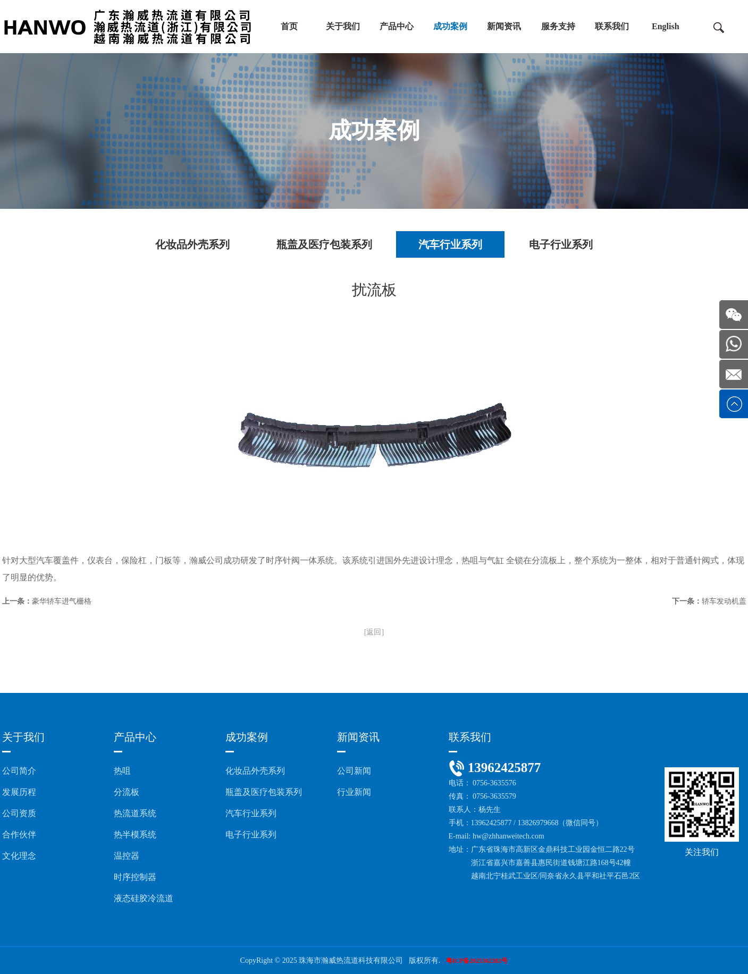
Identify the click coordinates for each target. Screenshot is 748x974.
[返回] (374, 632)
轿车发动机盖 (724, 601)
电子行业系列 (561, 244)
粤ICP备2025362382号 (477, 960)
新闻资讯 (504, 26)
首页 (289, 26)
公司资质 (19, 813)
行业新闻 (354, 792)
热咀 (122, 770)
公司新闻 (354, 770)
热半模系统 (135, 834)
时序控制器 (135, 877)
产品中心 (397, 26)
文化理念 (19, 855)
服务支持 (558, 26)
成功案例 (450, 26)
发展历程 (19, 792)
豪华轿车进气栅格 (61, 601)
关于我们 (343, 26)
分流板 (126, 792)
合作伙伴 (19, 834)
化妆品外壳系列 (192, 244)
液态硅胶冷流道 (143, 898)
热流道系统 (135, 813)
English (665, 26)
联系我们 (612, 26)
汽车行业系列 (450, 244)
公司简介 (19, 770)
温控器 (126, 855)
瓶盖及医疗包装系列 (324, 244)
